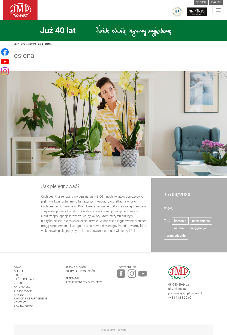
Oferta (18, 272)
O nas (17, 268)
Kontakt (20, 304)
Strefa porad (23, 292)
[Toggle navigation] (218, 10)
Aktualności (22, 288)
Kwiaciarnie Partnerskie (30, 300)
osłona (48, 43)
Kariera (19, 296)
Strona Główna (76, 268)
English (216, 2)
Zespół (18, 284)
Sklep (18, 276)
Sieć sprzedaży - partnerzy (83, 283)
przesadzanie (176, 237)
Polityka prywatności (80, 272)
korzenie (180, 222)
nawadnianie (201, 222)
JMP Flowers (21, 43)
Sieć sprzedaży (24, 280)
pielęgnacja (197, 230)
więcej (168, 210)
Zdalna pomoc (23, 308)
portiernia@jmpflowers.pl (185, 294)
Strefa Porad (36, 43)
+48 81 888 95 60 (179, 299)
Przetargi (72, 279)
